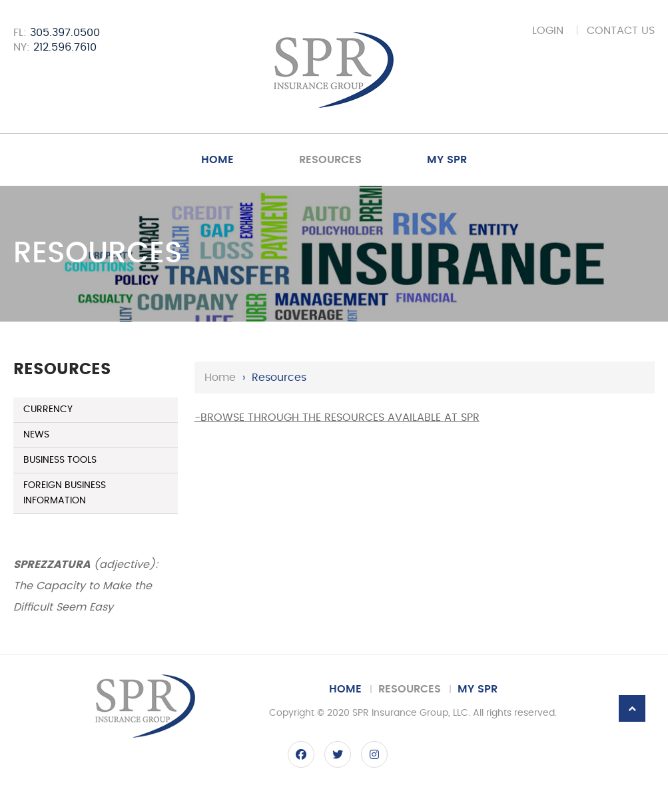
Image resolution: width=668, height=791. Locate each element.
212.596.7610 (65, 47)
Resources (330, 159)
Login (547, 30)
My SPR (447, 159)
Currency (48, 409)
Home (217, 159)
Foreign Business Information (64, 493)
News (36, 434)
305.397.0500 (65, 32)
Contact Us (621, 30)
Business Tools (60, 460)
